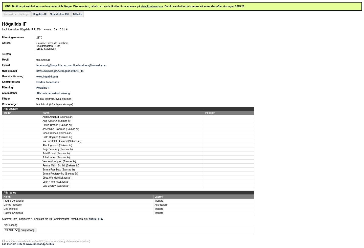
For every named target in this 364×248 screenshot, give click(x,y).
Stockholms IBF (59, 14)
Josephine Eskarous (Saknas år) (60, 129)
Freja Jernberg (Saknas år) (57, 149)
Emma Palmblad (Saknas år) (58, 169)
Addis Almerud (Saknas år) (57, 117)
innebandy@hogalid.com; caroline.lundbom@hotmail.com (71, 65)
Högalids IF (40, 14)
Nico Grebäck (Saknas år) (57, 133)
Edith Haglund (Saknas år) (57, 137)
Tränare (159, 200)
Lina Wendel (10, 208)
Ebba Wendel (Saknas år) (56, 177)
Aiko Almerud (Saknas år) (56, 121)
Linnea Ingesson (13, 204)
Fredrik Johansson (47, 82)
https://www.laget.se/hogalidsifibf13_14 (59, 71)
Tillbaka (77, 14)
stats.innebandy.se (152, 6)
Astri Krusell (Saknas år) (56, 153)
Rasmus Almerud (13, 213)
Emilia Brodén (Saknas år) (57, 125)
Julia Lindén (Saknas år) (56, 157)
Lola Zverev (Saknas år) (56, 185)
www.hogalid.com (47, 76)
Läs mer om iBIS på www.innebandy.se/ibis (28, 244)
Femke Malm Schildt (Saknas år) (60, 165)
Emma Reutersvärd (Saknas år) (60, 173)
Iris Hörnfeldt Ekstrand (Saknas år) (61, 141)
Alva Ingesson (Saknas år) (57, 145)
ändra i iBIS (96, 219)
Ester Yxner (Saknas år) (56, 181)
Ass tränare (161, 204)
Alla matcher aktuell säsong (53, 93)
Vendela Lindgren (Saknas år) (59, 161)
